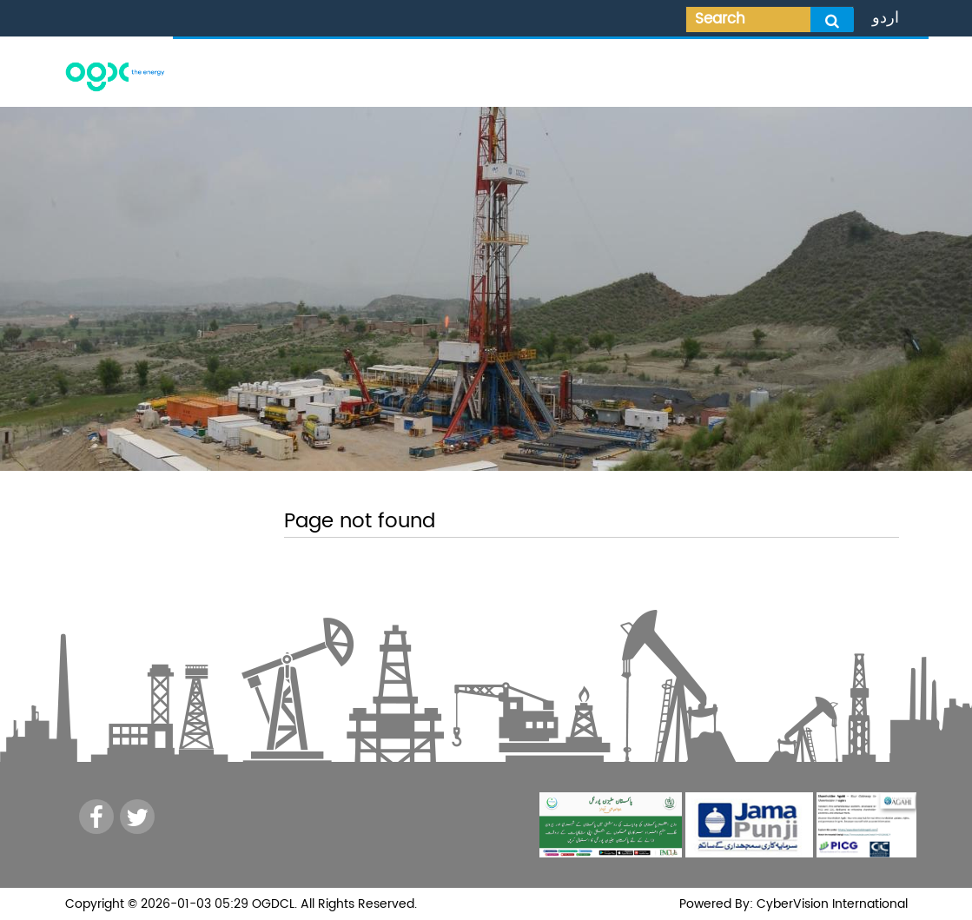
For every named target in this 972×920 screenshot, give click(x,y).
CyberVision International (830, 904)
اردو (885, 17)
